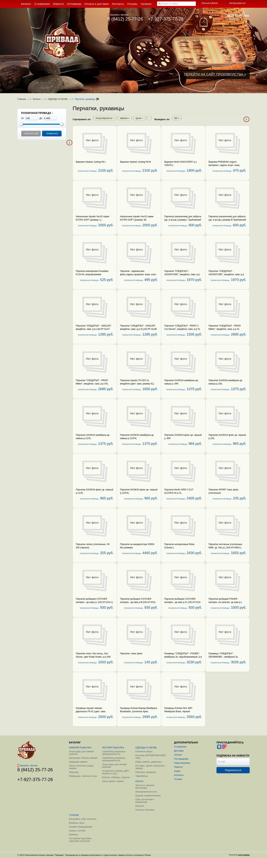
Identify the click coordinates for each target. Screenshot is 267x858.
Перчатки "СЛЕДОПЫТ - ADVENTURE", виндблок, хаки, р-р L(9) (182, 274)
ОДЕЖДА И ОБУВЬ (58, 99)
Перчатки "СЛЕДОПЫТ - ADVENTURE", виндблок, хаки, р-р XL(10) (226, 274)
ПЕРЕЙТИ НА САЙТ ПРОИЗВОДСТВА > (215, 74)
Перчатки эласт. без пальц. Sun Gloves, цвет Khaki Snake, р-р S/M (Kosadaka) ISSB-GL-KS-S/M (93, 656)
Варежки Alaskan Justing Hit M (135, 162)
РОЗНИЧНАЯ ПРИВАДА (37, 112)
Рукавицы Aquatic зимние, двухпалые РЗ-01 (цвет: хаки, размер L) (91, 711)
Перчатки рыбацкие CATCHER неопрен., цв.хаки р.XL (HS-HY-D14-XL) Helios (182, 602)
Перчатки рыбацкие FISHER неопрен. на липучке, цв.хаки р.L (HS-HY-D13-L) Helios (225, 602)
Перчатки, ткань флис (131, 653)
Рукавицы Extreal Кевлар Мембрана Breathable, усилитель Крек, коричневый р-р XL (138, 711)
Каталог (37, 99)
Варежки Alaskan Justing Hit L (91, 162)
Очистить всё (31, 134)
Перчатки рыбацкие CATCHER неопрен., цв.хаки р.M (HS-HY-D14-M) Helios (138, 602)
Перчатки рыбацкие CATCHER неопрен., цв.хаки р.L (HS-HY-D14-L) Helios (94, 602)
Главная (21, 99)
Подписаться (233, 770)
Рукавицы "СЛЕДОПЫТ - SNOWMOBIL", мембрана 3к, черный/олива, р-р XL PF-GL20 (224, 656)
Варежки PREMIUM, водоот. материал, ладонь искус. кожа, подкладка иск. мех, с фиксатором (226, 165)
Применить (52, 134)
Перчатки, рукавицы (85, 99)
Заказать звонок (118, 14)
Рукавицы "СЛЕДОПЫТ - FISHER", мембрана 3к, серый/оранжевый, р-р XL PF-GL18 (183, 656)
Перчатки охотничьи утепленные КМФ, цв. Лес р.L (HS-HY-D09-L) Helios (225, 547)
